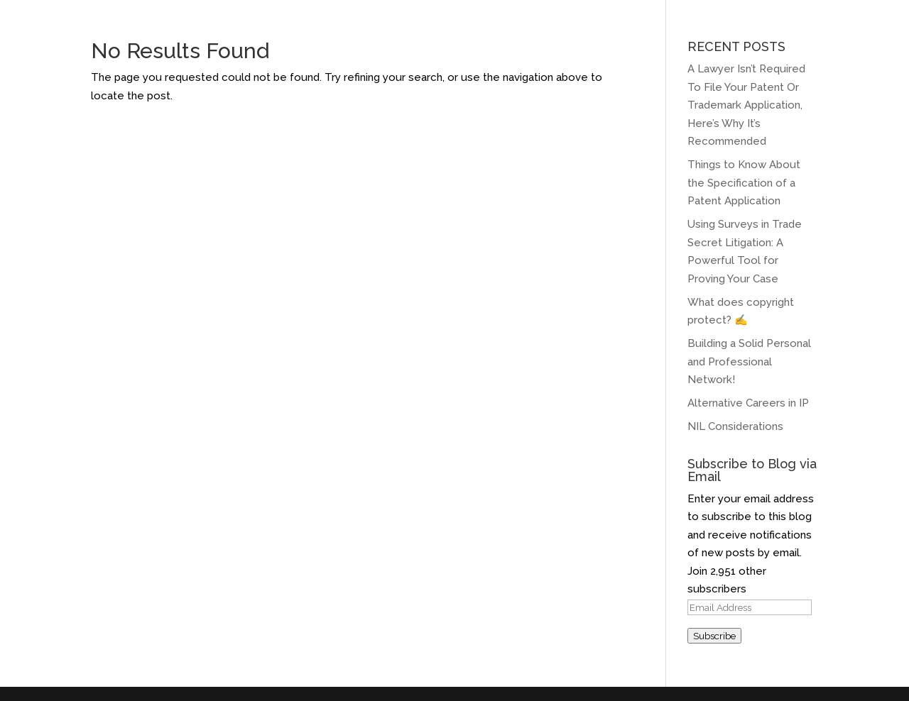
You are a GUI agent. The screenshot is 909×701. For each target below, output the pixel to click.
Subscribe (714, 635)
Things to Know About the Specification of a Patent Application (743, 182)
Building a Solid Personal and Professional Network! (749, 361)
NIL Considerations (735, 426)
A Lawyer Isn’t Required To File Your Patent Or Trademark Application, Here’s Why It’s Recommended (746, 105)
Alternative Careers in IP (748, 403)
